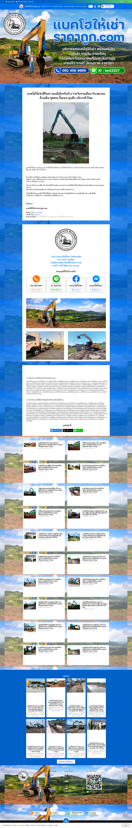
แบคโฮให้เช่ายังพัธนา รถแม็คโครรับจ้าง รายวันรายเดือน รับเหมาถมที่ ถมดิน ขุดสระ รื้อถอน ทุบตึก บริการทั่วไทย (76, 708)
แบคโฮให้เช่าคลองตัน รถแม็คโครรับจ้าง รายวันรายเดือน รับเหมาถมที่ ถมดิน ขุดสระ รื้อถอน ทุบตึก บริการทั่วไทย (94, 535)
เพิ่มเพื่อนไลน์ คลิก (56, 283)
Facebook (93, 813)
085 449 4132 (56, 814)
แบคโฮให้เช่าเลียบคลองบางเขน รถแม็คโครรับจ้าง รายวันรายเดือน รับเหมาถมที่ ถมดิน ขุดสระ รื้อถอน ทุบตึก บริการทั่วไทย (94, 604)
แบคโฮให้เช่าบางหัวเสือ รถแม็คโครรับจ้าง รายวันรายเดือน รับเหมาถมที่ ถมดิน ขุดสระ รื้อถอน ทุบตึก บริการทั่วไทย (50, 535)
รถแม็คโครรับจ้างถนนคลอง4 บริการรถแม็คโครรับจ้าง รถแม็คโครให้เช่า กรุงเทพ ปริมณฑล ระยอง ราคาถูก (50, 603)
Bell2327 (37, 214)
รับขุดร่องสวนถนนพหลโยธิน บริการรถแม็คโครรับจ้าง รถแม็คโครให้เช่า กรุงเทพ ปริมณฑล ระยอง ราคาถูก (50, 490)
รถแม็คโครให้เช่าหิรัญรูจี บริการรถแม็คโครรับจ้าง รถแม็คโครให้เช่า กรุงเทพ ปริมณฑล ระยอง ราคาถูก (96, 708)
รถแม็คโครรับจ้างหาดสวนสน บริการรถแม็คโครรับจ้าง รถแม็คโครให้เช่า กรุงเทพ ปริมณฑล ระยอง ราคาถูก (94, 649)
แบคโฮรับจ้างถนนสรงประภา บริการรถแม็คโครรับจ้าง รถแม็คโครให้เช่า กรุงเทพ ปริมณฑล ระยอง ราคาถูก (94, 558)
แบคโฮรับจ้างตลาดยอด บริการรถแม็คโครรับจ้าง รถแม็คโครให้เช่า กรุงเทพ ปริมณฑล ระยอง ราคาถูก (35, 749)
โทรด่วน (36, 283)
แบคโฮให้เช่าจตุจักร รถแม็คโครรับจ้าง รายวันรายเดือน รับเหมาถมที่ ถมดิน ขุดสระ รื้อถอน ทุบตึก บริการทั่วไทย (94, 512)
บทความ (49, 6)
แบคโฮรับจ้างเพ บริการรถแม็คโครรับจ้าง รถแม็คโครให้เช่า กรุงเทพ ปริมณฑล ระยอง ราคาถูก (76, 749)
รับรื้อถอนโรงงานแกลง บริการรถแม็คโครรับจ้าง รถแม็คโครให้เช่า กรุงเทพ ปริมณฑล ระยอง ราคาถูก (94, 444)
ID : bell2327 (74, 814)
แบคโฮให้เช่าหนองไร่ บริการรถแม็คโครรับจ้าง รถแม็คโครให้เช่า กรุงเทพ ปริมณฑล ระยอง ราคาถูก (49, 649)
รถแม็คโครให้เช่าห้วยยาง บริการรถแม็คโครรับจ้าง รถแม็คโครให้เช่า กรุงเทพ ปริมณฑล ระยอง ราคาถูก (56, 703)
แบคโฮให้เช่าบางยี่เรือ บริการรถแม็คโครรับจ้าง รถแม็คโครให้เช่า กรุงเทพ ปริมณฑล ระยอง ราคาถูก (50, 467)
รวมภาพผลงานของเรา (57, 6)
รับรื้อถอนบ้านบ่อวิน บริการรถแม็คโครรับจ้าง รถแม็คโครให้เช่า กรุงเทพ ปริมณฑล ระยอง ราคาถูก (49, 512)
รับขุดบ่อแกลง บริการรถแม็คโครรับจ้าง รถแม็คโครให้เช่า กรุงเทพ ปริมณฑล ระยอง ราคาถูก (55, 749)
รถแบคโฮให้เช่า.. (76, 285)
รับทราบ (125, 825)
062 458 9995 (109, 7)
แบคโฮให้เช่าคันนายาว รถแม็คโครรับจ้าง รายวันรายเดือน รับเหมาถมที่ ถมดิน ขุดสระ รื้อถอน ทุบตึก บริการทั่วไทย (96, 745)
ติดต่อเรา (122, 1)
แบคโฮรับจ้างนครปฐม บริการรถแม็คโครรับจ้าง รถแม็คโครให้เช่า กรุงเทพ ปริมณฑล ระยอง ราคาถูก (76, 798)
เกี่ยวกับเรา (78, 6)
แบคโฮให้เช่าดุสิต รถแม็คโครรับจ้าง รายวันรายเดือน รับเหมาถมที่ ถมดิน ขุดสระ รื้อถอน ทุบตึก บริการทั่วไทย (75, 791)
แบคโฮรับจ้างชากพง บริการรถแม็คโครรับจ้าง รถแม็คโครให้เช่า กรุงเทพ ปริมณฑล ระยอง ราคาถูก (93, 467)
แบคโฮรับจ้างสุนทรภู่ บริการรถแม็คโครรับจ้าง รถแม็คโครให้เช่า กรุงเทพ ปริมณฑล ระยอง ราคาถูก (94, 581)
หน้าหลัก (43, 6)
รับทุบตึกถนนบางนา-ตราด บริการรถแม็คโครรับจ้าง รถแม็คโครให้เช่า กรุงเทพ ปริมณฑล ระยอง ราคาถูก (75, 777)
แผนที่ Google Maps (69, 6)
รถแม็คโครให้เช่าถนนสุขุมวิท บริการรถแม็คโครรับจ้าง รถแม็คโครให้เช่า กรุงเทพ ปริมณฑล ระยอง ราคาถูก (50, 626)
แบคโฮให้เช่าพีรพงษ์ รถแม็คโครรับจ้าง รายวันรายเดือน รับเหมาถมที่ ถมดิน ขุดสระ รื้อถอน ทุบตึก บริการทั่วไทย (76, 783)
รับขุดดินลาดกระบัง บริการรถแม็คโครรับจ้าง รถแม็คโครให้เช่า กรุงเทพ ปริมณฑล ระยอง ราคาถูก (49, 558)
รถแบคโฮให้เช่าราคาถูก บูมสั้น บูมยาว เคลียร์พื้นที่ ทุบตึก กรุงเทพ (55, 216)
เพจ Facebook (76, 283)
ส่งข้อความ (96, 283)
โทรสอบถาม (108, 6)
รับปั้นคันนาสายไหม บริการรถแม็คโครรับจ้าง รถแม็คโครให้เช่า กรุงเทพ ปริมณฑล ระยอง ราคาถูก (49, 581)
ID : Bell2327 (56, 285)
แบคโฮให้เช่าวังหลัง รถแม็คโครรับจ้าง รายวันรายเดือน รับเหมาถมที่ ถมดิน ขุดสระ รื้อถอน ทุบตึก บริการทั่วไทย (35, 708)
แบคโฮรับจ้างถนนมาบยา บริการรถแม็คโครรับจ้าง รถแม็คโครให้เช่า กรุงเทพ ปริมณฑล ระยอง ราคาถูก (50, 444)
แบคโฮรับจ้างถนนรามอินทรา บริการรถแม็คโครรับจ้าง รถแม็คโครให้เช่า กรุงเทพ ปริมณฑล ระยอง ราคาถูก (94, 626)
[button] (2, 47)
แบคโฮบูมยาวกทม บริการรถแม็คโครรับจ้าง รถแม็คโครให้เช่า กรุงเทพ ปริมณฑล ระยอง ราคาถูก (93, 490)
